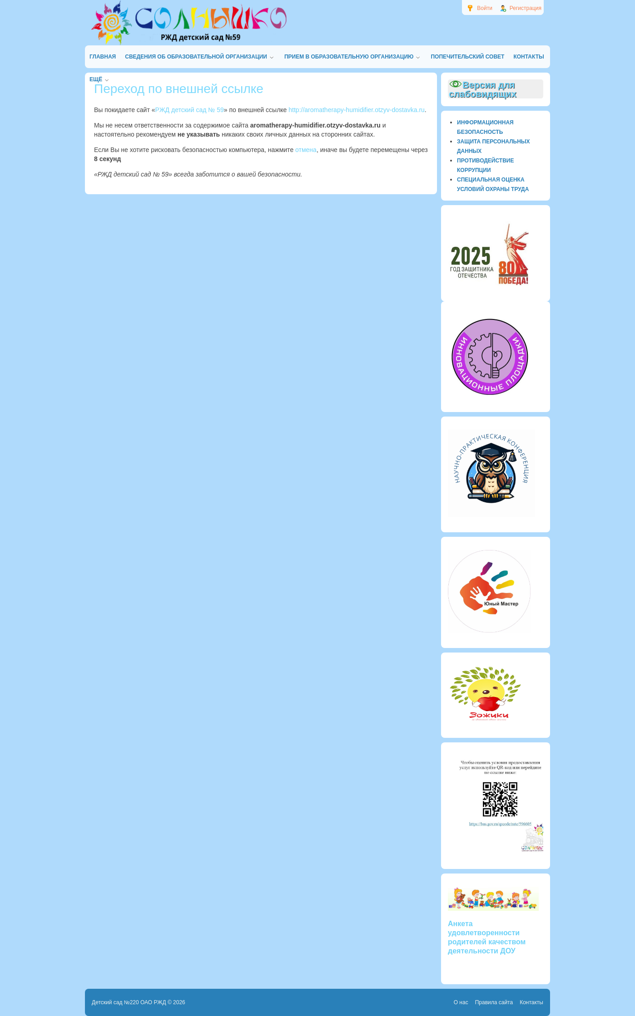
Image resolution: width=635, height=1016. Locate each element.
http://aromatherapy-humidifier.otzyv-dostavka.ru (356, 109)
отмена (306, 149)
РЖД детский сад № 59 (189, 109)
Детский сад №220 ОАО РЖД (129, 1002)
